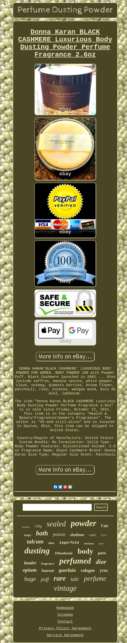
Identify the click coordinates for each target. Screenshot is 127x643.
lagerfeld (69, 543)
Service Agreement (65, 635)
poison (59, 534)
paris (102, 553)
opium (29, 570)
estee (92, 535)
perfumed (75, 561)
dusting (37, 550)
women (25, 526)
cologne (88, 570)
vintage (65, 588)
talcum (35, 541)
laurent (48, 570)
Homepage (65, 608)
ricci (103, 535)
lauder (30, 562)
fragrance (47, 563)
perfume (95, 578)
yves (104, 570)
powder (83, 523)
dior (101, 561)
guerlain (67, 570)
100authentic (63, 553)
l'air (105, 525)
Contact (65, 622)
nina (51, 543)
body (85, 551)
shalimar (77, 535)
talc (75, 579)
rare (60, 578)
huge (30, 579)
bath (42, 533)
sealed (56, 524)
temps (27, 535)
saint (101, 543)
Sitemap (65, 615)
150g (38, 526)
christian (89, 543)
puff (45, 579)
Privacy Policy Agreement (65, 628)
